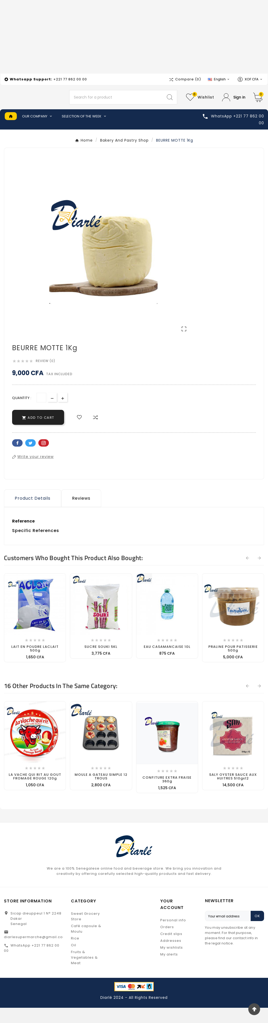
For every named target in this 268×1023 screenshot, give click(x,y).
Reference (23, 536)
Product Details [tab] (32, 513)
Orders (167, 942)
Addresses (170, 955)
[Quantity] (41, 413)
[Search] (116, 105)
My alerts (169, 969)
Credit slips (171, 949)
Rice (75, 953)
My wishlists (171, 962)
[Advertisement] (134, 37)
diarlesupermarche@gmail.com (35, 952)
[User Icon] (233, 105)
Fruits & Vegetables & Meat (84, 973)
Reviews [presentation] (81, 513)
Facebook (17, 458)
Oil (73, 960)
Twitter (30, 458)
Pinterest (43, 458)
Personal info (173, 935)
